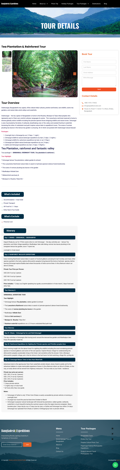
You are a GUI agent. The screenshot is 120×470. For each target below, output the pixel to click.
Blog (105, 4)
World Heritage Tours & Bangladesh (63, 440)
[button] (115, 465)
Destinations (96, 4)
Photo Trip (54, 4)
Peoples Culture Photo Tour (90, 442)
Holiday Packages (67, 4)
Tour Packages (83, 3)
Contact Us (59, 451)
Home (34, 4)
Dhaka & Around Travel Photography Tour (88, 453)
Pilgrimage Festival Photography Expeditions (91, 447)
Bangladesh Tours (87, 436)
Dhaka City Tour (86, 439)
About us (44, 3)
